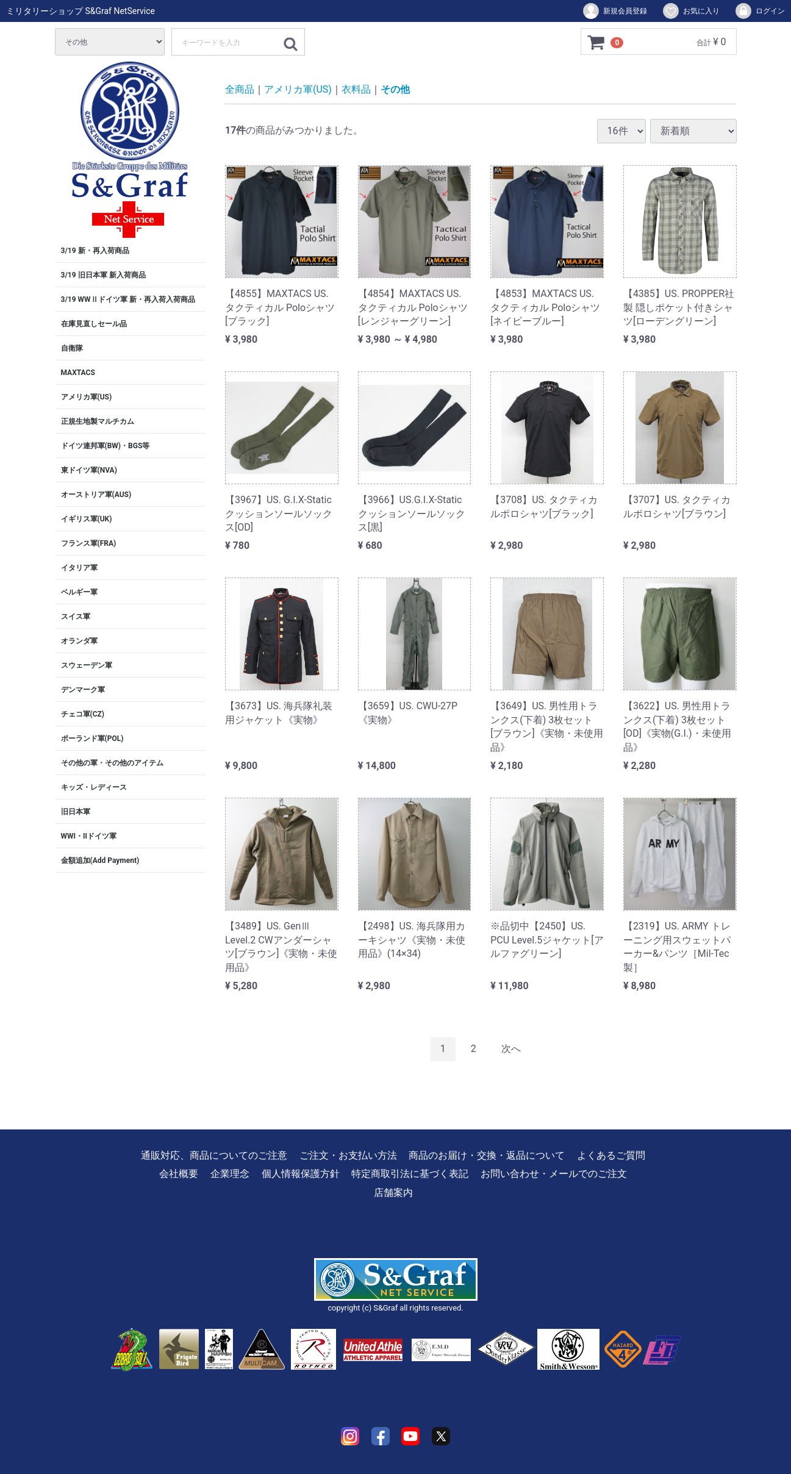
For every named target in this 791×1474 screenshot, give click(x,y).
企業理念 (229, 1173)
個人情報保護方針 (301, 1173)
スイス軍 (75, 616)
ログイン (759, 11)
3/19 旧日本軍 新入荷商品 (103, 275)
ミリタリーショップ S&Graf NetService (80, 11)
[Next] (511, 1049)
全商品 (239, 89)
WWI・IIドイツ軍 (89, 836)
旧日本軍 (75, 811)
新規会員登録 (614, 11)
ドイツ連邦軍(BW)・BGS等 (105, 446)
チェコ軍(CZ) (83, 714)
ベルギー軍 (79, 592)
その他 (395, 89)
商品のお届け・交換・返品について (487, 1155)
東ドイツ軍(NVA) (89, 470)
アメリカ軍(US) (86, 397)
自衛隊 (72, 348)
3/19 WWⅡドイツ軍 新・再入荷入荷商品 (128, 299)
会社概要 (178, 1173)
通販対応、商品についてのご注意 (214, 1155)
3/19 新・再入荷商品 (95, 250)
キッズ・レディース (94, 787)
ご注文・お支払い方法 (348, 1155)
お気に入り (691, 11)
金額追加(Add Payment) (100, 860)
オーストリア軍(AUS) (96, 494)
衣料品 (356, 89)
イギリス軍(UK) (86, 519)
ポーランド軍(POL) (92, 738)
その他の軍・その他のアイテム (112, 763)
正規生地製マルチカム (97, 421)
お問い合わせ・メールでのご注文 (554, 1173)
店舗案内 (393, 1192)
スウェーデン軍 (86, 665)
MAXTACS (78, 372)
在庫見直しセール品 (94, 324)
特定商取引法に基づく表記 (409, 1173)
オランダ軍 (79, 641)
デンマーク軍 (83, 689)
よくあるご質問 (611, 1155)
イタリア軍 (79, 567)
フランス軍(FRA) (88, 543)
